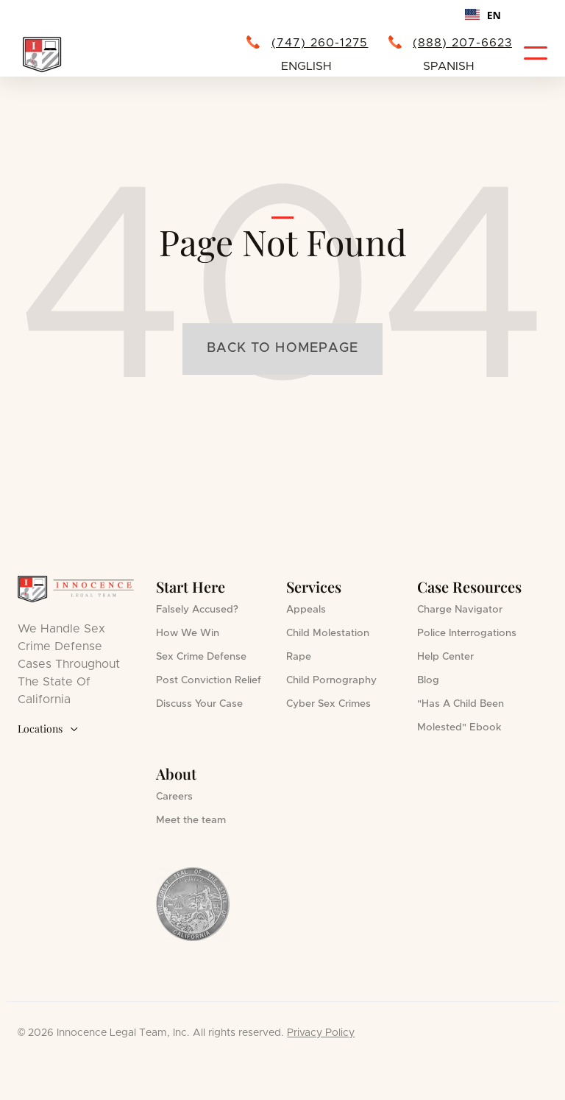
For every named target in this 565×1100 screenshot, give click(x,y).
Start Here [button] (190, 586)
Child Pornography (331, 680)
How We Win (187, 633)
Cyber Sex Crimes (328, 704)
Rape (298, 657)
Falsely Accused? (197, 609)
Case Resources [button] (469, 586)
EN (483, 15)
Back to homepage (282, 348)
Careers (174, 796)
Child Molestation (327, 633)
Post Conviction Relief (208, 680)
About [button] (176, 773)
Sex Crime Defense (201, 657)
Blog (428, 680)
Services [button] (313, 586)
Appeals (306, 609)
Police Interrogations (466, 633)
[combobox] (483, 14)
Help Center (445, 657)
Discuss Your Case (199, 704)
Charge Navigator (459, 609)
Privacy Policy (321, 1033)
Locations (48, 729)
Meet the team (191, 820)
